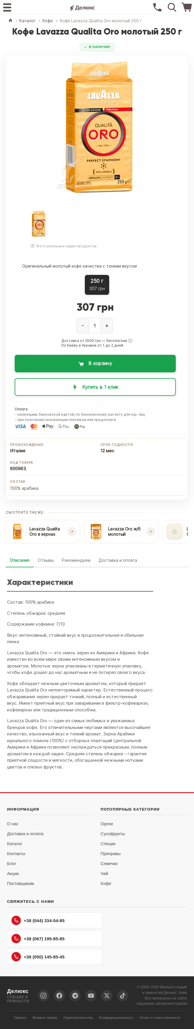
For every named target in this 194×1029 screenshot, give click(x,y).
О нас (12, 823)
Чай (104, 873)
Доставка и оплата (118, 560)
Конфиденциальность (116, 1017)
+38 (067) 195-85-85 (38, 938)
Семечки (109, 863)
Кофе (106, 883)
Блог (11, 863)
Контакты (16, 853)
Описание (20, 560)
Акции (13, 873)
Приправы (111, 853)
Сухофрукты (113, 833)
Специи (108, 843)
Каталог (14, 843)
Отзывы (46, 560)
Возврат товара (45, 1017)
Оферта (20, 1017)
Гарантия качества (78, 1017)
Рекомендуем (76, 560)
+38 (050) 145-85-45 (38, 956)
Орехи (107, 823)
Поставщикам (20, 883)
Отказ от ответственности (160, 1017)
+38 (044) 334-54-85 (38, 920)
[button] (130, 340)
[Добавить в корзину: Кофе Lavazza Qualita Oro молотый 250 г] (95, 363)
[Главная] (10, 20)
